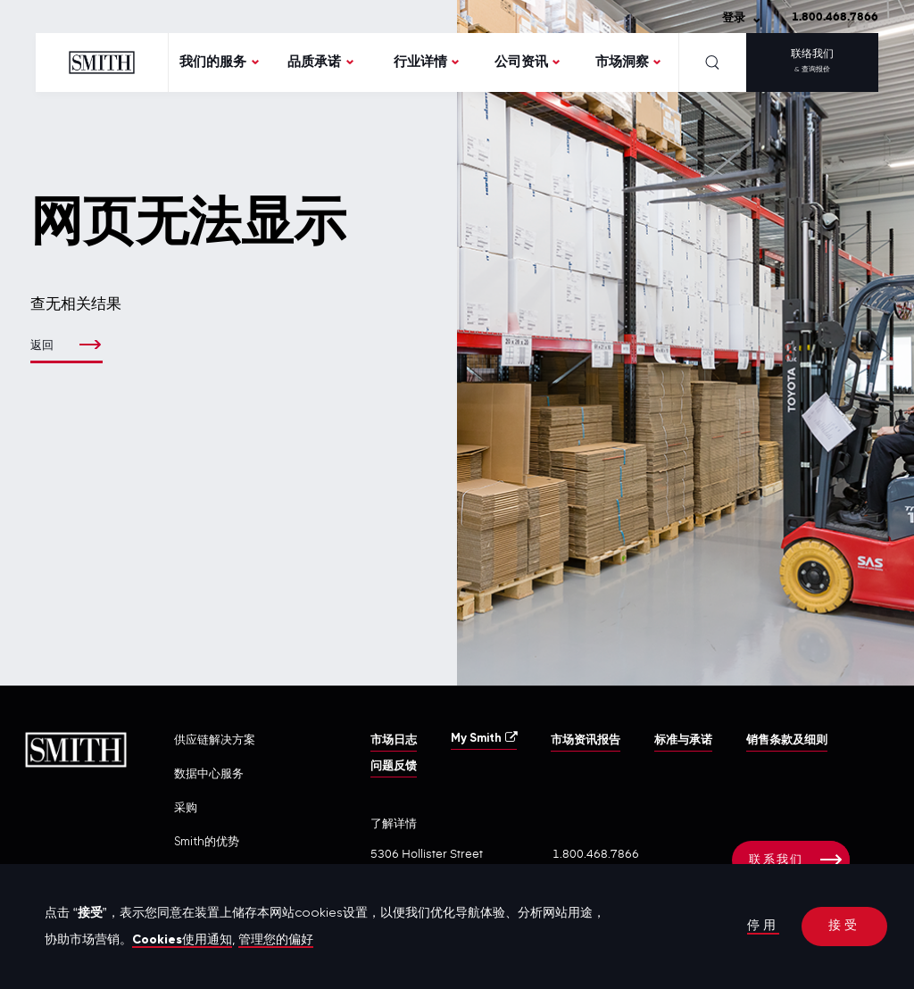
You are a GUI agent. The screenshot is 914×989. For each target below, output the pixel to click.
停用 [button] (763, 926)
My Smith (484, 738)
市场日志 (393, 740)
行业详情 (420, 62)
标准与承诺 (683, 740)
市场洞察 (622, 62)
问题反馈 (393, 766)
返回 (42, 346)
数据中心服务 (209, 774)
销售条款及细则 (786, 740)
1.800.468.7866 (835, 17)
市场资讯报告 (585, 740)
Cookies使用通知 (182, 940)
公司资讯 (521, 62)
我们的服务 (212, 62)
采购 (185, 808)
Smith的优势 (206, 842)
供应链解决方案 (214, 740)
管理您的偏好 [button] (276, 940)
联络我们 (812, 63)
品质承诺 (314, 62)
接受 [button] (844, 926)
